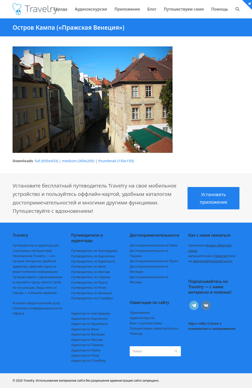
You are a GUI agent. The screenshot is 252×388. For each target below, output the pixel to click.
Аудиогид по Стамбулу (88, 360)
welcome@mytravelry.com (212, 261)
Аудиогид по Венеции (88, 334)
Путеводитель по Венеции (91, 293)
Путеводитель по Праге (89, 282)
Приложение (140, 312)
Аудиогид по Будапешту (89, 323)
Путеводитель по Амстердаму (94, 250)
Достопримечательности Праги (154, 261)
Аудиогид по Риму (85, 355)
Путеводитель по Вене (88, 266)
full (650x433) (46, 160)
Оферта (18, 313)
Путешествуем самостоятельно (154, 328)
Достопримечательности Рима (153, 245)
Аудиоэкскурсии (142, 318)
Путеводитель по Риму (88, 287)
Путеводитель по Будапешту (93, 261)
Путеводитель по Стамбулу (92, 298)
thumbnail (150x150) (116, 160)
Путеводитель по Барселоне (93, 256)
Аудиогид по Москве (87, 339)
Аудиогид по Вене (85, 329)
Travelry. (29, 380)
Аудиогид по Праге (85, 350)
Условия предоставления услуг (37, 303)
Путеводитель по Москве (90, 272)
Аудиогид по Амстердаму (90, 313)
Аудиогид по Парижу (87, 345)
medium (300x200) (78, 160)
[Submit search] (176, 351)
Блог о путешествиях (146, 323)
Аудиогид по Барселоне (89, 318)
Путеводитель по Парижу (90, 277)
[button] (237, 9)
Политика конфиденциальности (37, 308)
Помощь (136, 333)
